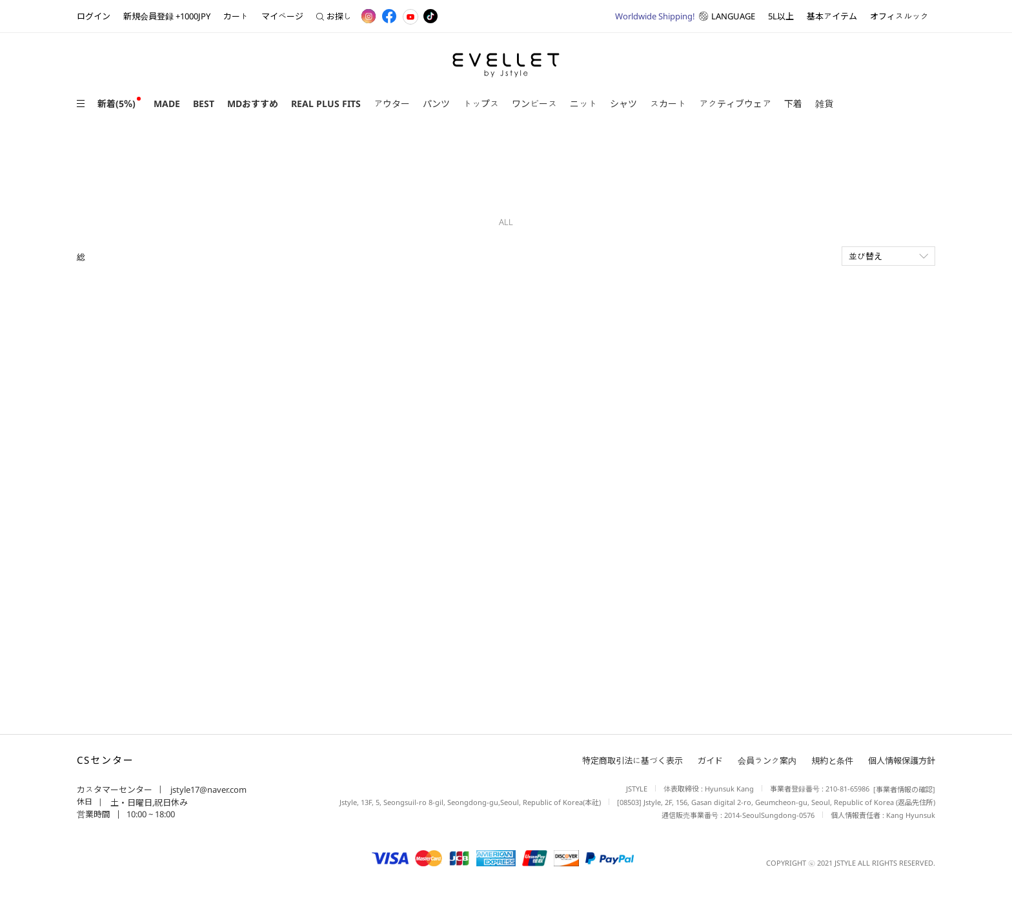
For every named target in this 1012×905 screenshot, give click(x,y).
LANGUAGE (685, 16)
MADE (167, 103)
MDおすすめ (252, 103)
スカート (668, 103)
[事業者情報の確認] (902, 789)
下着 (793, 103)
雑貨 (824, 103)
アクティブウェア (735, 103)
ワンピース (534, 103)
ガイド (710, 760)
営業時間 (93, 814)
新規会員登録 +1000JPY (166, 16)
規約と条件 (832, 760)
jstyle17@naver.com (207, 789)
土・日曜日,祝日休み (148, 802)
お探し (334, 16)
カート (235, 16)
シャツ (623, 103)
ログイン (93, 16)
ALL (506, 222)
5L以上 (781, 16)
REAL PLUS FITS (326, 103)
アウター (392, 103)
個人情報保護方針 (901, 760)
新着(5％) (116, 103)
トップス (481, 103)
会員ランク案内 (767, 760)
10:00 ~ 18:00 (150, 814)
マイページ (282, 16)
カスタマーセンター (114, 789)
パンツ (436, 103)
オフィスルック (899, 16)
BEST (203, 103)
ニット (583, 103)
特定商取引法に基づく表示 (632, 760)
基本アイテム (832, 16)
